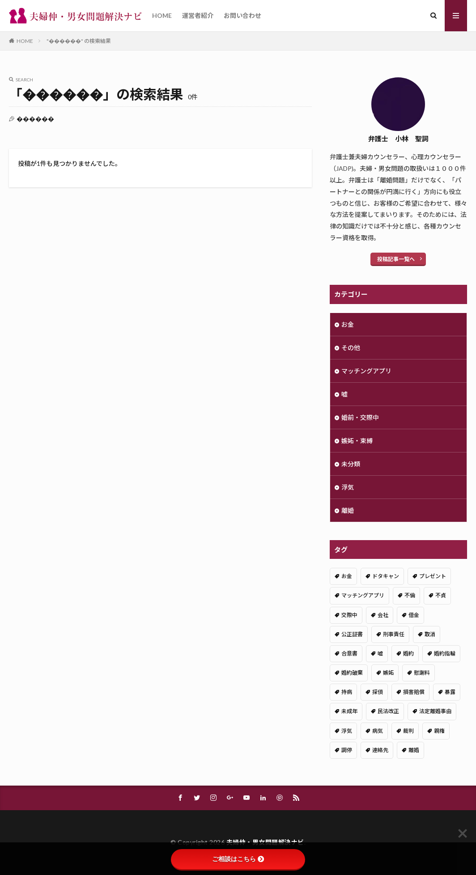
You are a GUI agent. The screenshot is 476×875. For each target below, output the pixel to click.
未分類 (350, 464)
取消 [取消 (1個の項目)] (430, 634)
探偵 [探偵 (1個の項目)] (377, 692)
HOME (162, 15)
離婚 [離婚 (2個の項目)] (413, 750)
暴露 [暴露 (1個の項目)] (450, 692)
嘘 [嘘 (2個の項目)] (380, 653)
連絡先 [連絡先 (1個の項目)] (380, 750)
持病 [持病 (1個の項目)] (346, 692)
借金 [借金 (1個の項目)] (413, 615)
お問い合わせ (242, 15)
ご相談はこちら (238, 859)
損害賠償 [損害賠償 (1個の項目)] (414, 692)
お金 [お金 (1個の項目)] (346, 576)
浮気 (347, 487)
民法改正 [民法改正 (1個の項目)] (388, 711)
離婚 (347, 510)
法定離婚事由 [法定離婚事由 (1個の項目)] (435, 711)
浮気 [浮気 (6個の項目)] (346, 730)
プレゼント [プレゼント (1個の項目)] (432, 576)
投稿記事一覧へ (396, 259)
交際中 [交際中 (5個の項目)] (349, 615)
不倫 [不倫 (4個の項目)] (409, 595)
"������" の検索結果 (79, 41)
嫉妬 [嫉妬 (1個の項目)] (388, 672)
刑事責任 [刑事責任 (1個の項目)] (393, 634)
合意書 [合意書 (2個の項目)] (349, 653)
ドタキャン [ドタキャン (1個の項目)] (385, 576)
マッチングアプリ (366, 371)
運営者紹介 (197, 15)
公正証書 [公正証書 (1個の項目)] (352, 634)
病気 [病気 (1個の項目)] (377, 730)
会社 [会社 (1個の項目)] (383, 615)
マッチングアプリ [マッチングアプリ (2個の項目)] (362, 595)
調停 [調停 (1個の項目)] (346, 750)
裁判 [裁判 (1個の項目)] (408, 730)
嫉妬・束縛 (357, 440)
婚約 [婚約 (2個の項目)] (408, 653)
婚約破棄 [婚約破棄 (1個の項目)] (352, 672)
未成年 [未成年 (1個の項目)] (349, 711)
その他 (350, 347)
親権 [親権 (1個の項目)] (439, 730)
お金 (347, 324)
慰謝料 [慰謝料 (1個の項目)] (422, 672)
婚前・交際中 (360, 417)
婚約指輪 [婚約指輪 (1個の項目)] (444, 653)
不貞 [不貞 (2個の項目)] (440, 595)
